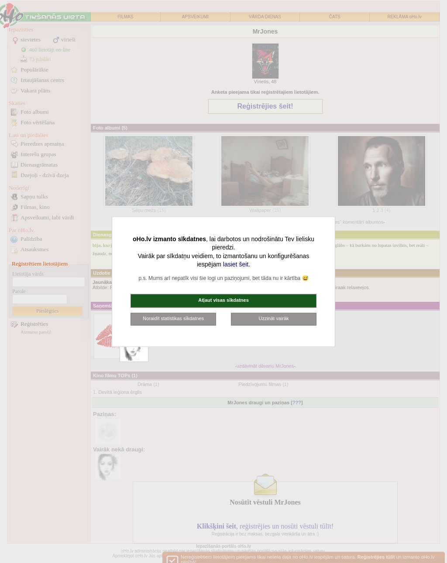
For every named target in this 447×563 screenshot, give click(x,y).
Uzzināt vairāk (273, 318)
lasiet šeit (235, 264)
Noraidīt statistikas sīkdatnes (173, 318)
